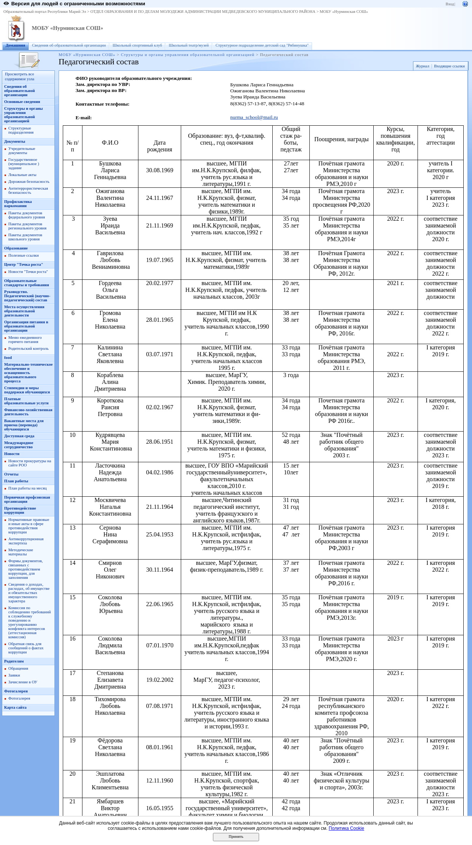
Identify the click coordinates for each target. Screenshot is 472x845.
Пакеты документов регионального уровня (27, 226)
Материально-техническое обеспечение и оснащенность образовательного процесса (28, 372)
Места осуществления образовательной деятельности (24, 311)
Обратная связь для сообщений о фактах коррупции (25, 648)
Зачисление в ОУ (22, 682)
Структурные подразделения (21, 130)
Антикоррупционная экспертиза (25, 541)
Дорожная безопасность (29, 181)
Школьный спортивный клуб (137, 45)
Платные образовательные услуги (26, 401)
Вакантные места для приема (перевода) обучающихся (23, 425)
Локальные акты (22, 175)
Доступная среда (19, 436)
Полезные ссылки (23, 255)
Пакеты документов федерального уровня (26, 215)
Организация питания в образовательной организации (26, 326)
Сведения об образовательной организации (69, 45)
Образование (16, 248)
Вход (450, 4)
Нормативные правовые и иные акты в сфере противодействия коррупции (28, 526)
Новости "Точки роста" (28, 272)
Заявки (14, 675)
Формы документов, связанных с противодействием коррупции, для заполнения (25, 569)
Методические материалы (20, 552)
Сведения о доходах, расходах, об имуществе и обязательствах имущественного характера (29, 592)
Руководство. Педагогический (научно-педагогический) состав (27, 296)
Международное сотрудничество (18, 445)
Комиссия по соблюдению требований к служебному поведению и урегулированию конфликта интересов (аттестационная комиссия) (29, 622)
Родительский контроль (28, 348)
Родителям (14, 661)
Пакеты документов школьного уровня (25, 237)
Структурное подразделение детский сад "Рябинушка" (262, 45)
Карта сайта (15, 707)
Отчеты (11, 474)
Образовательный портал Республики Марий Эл (44, 11)
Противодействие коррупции (20, 510)
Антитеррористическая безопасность (28, 190)
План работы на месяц (27, 488)
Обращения (18, 668)
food (8, 357)
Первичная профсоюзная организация (27, 499)
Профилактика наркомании (18, 204)
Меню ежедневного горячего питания (25, 339)
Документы (14, 141)
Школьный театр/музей (189, 45)
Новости (11, 454)
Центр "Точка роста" (23, 264)
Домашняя (15, 45)
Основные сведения (22, 102)
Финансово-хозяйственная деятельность (28, 412)
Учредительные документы (21, 151)
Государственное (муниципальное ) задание (23, 163)
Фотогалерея (16, 691)
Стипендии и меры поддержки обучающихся (27, 390)
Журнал (422, 66)
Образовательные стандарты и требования (26, 283)
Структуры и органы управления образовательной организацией (188, 55)
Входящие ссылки (449, 66)
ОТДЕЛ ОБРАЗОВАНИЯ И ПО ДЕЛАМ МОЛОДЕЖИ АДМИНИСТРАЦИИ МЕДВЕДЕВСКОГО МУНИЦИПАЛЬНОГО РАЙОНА (202, 11)
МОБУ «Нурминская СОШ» (344, 11)
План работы (16, 481)
